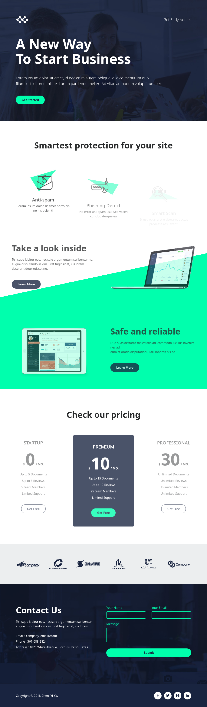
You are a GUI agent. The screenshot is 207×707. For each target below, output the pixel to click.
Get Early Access (177, 19)
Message (112, 624)
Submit (149, 652)
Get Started (30, 100)
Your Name (114, 608)
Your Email (159, 608)
